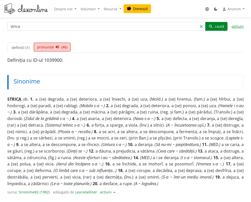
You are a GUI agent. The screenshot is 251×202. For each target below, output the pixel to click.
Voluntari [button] (89, 9)
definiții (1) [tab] (21, 47)
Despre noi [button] (63, 9)
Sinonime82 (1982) (34, 192)
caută (216, 26)
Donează (137, 8)
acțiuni (106, 192)
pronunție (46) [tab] (52, 47)
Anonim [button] (232, 9)
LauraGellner (86, 192)
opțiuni (238, 26)
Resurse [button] (111, 9)
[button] (207, 9)
